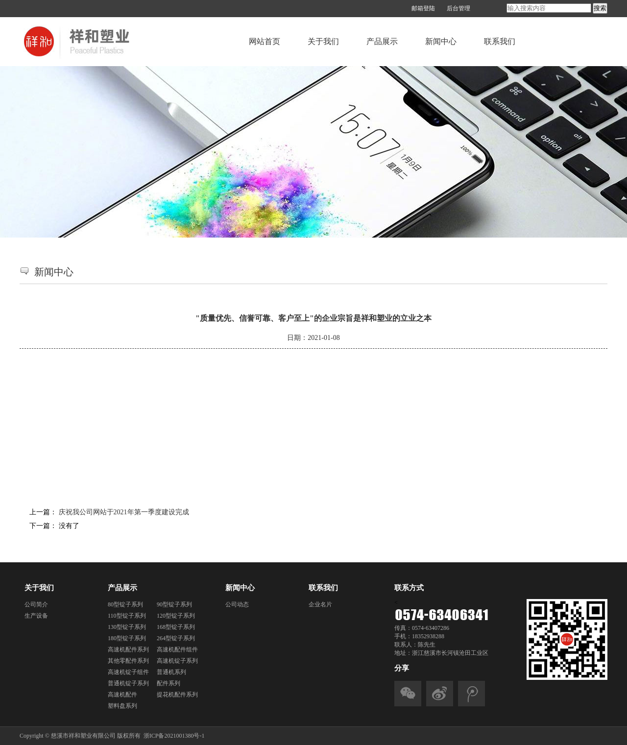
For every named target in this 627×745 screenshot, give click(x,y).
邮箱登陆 (423, 8)
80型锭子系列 (125, 604)
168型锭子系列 (176, 627)
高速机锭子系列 (177, 660)
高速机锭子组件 (128, 672)
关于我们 (323, 41)
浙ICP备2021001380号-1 (174, 735)
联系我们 (499, 41)
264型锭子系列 (176, 638)
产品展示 (382, 41)
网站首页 (264, 41)
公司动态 (237, 604)
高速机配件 (122, 694)
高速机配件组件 (177, 649)
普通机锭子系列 (128, 683)
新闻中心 (441, 41)
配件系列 (168, 683)
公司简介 (36, 604)
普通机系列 (171, 672)
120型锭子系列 (176, 615)
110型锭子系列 (127, 615)
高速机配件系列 (128, 649)
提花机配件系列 (177, 694)
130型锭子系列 (127, 627)
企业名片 (320, 604)
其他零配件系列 (128, 660)
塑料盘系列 (122, 705)
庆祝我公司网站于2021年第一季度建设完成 (124, 512)
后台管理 (458, 8)
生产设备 (36, 615)
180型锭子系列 (127, 638)
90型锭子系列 (174, 604)
